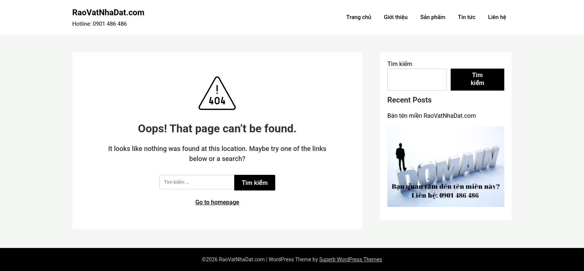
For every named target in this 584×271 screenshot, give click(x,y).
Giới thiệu (396, 17)
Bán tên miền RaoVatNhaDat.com (431, 115)
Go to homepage (217, 202)
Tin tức (467, 17)
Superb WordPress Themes (350, 259)
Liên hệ (497, 17)
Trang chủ (358, 17)
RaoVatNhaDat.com (108, 12)
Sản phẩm (432, 17)
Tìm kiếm (399, 63)
